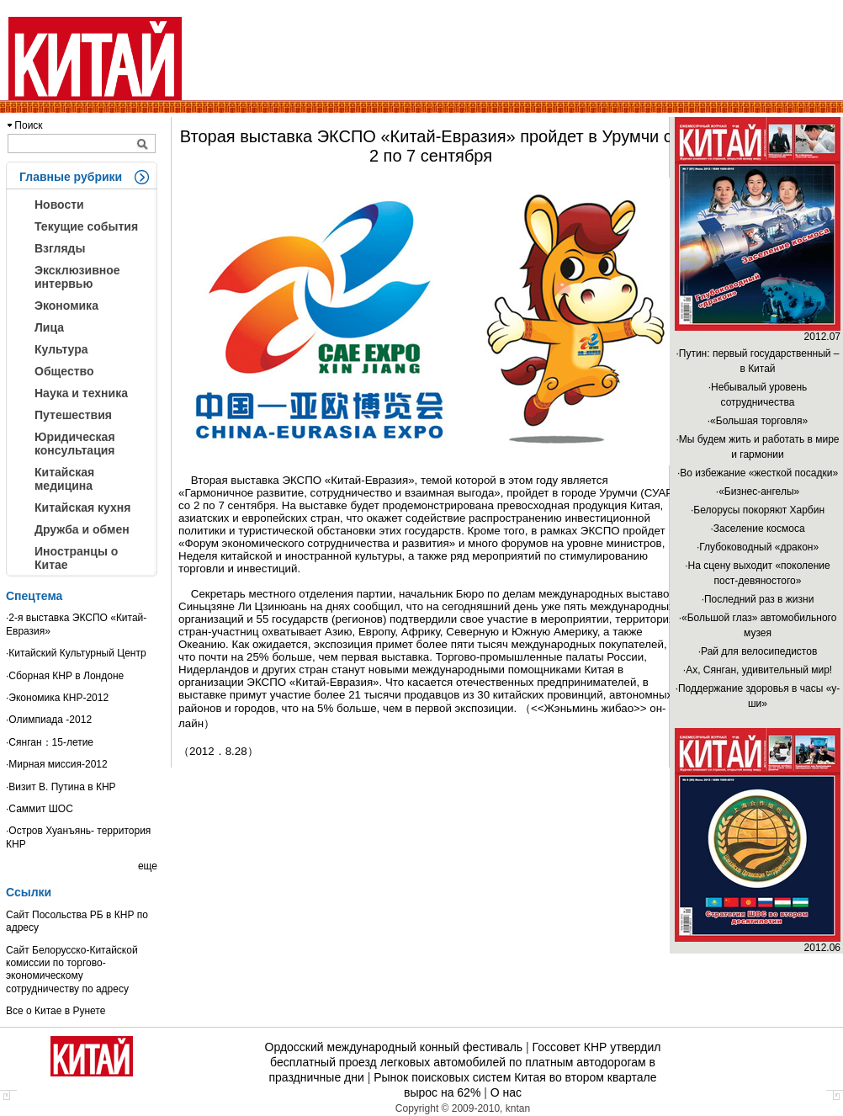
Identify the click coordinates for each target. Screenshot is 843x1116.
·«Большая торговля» (758, 421)
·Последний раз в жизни (758, 599)
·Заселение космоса (757, 528)
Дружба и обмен (82, 529)
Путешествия (73, 415)
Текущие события (86, 226)
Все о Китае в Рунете (55, 1011)
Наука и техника (81, 393)
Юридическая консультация (74, 443)
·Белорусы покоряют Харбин (757, 510)
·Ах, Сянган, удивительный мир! (757, 670)
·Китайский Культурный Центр (76, 653)
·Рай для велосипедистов (758, 651)
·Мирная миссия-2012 (57, 764)
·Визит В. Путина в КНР (61, 787)
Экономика (66, 305)
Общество (64, 371)
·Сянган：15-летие (49, 742)
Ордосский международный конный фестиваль (394, 1047)
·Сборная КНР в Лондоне (65, 676)
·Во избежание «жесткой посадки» (757, 473)
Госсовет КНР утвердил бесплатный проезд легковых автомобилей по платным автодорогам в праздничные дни (464, 1062)
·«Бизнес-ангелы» (757, 491)
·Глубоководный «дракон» (758, 547)
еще (147, 866)
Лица (49, 327)
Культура (61, 349)
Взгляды (59, 248)
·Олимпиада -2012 (49, 719)
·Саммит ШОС (39, 809)
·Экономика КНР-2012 (57, 698)
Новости (59, 204)
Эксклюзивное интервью (77, 276)
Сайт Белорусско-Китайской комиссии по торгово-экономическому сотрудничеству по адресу (72, 969)
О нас (506, 1092)
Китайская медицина (64, 478)
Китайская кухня (82, 507)
